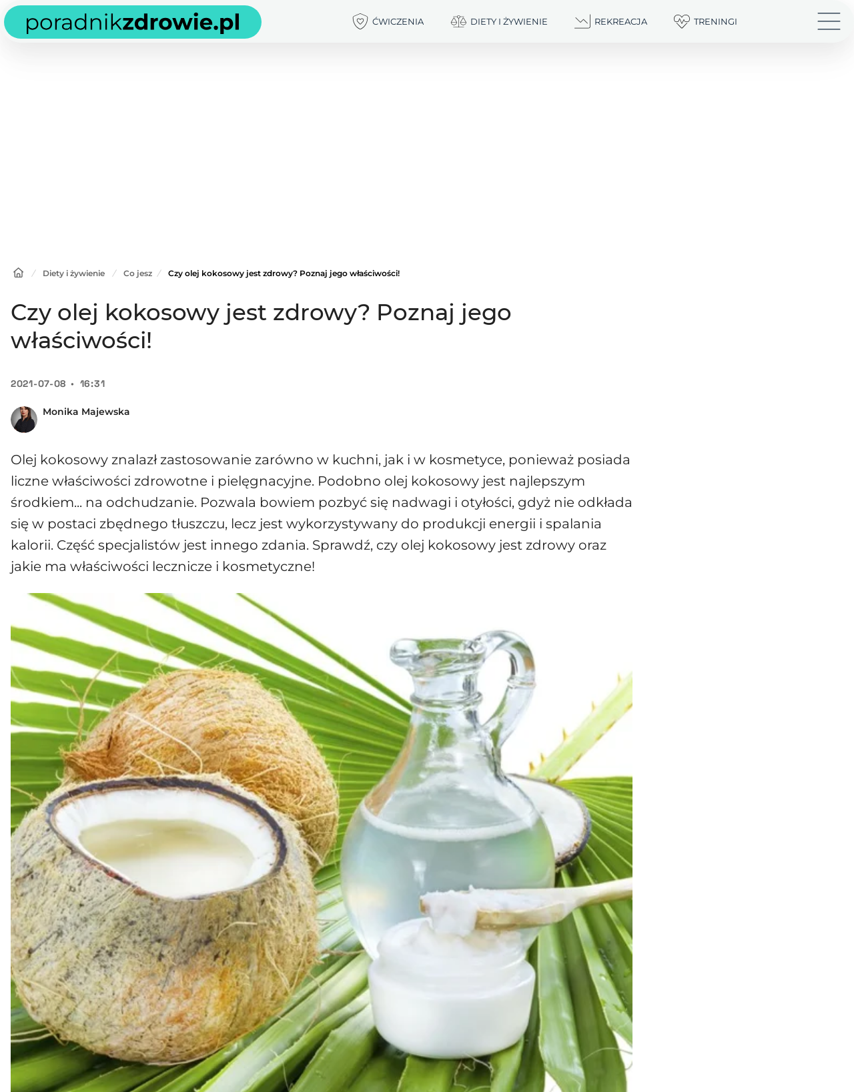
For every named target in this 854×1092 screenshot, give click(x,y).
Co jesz (137, 273)
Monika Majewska (86, 412)
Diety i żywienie (74, 273)
